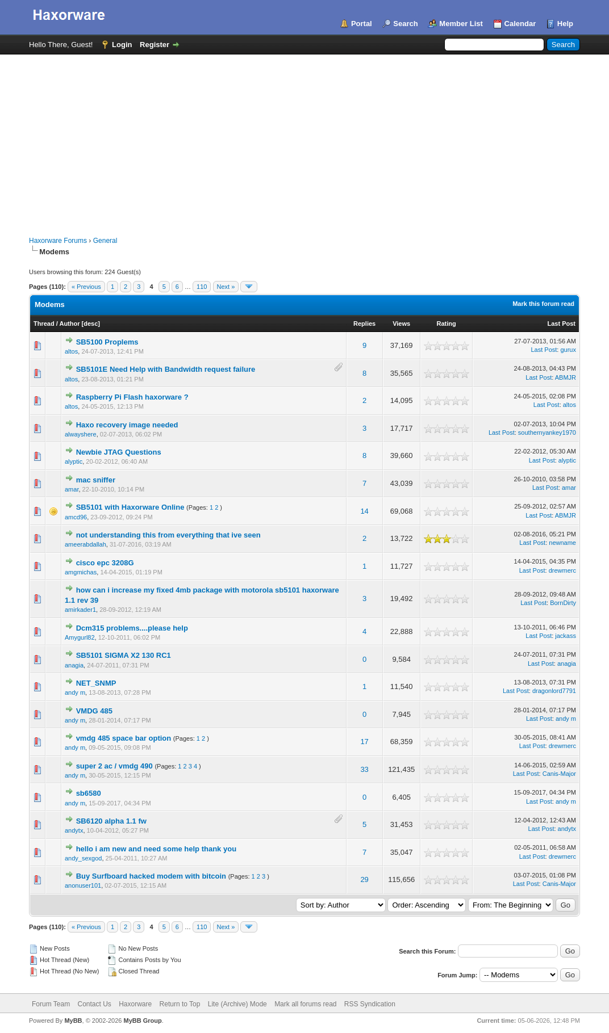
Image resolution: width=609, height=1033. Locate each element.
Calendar (520, 23)
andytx (74, 830)
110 (202, 286)
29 (364, 879)
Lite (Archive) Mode (237, 1004)
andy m (75, 692)
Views (401, 323)
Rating (446, 323)
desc (91, 323)
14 (364, 511)
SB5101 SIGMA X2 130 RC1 (123, 655)
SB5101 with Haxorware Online (130, 507)
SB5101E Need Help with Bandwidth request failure (166, 369)
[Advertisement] (304, 139)
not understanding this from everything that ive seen (168, 535)
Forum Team (51, 1004)
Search (405, 23)
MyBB (73, 1020)
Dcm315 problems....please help (132, 628)
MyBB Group (142, 1020)
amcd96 (76, 517)
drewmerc (562, 570)
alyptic (73, 461)
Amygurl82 (80, 637)
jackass (565, 635)
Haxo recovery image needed (127, 425)
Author (69, 323)
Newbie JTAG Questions (118, 452)
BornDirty (563, 602)
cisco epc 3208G (105, 563)
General (105, 241)
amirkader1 (80, 609)
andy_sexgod (83, 858)
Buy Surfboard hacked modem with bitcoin (151, 876)
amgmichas (81, 572)
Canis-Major (559, 773)
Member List (461, 23)
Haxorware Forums (58, 241)
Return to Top (180, 1004)
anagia (74, 665)
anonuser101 (83, 885)
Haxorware (135, 1004)
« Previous (86, 286)
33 (364, 769)
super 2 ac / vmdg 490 (114, 766)
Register (154, 44)
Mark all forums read (305, 1004)
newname (562, 542)
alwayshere (81, 434)
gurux (568, 349)
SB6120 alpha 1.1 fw (111, 821)
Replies (364, 323)
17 (364, 741)
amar (71, 489)
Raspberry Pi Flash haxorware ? (132, 397)
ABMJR (565, 377)
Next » (226, 286)
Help (565, 23)
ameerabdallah (85, 544)
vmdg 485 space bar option (124, 738)
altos (71, 351)
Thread (44, 323)
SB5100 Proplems (107, 342)
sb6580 (88, 793)
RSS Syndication (369, 1004)
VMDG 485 (94, 711)
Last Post (561, 323)
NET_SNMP (96, 683)
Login (122, 44)
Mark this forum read (543, 303)
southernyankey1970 (547, 432)
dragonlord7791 (554, 690)
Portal (361, 23)
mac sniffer (95, 480)
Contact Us (94, 1004)
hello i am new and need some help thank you (156, 849)
